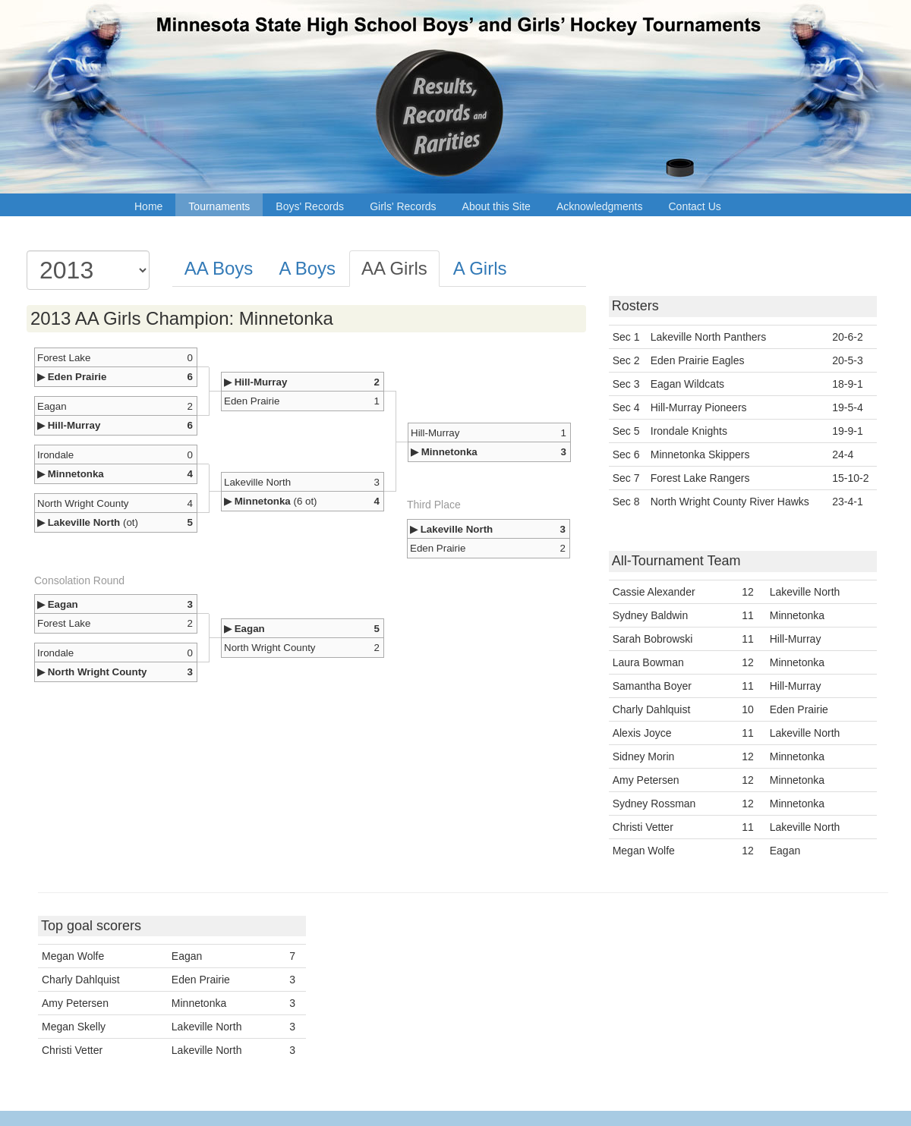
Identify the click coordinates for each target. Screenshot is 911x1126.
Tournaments (219, 206)
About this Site (496, 206)
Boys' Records (310, 206)
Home (148, 206)
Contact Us (695, 206)
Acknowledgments (599, 206)
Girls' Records (403, 206)
